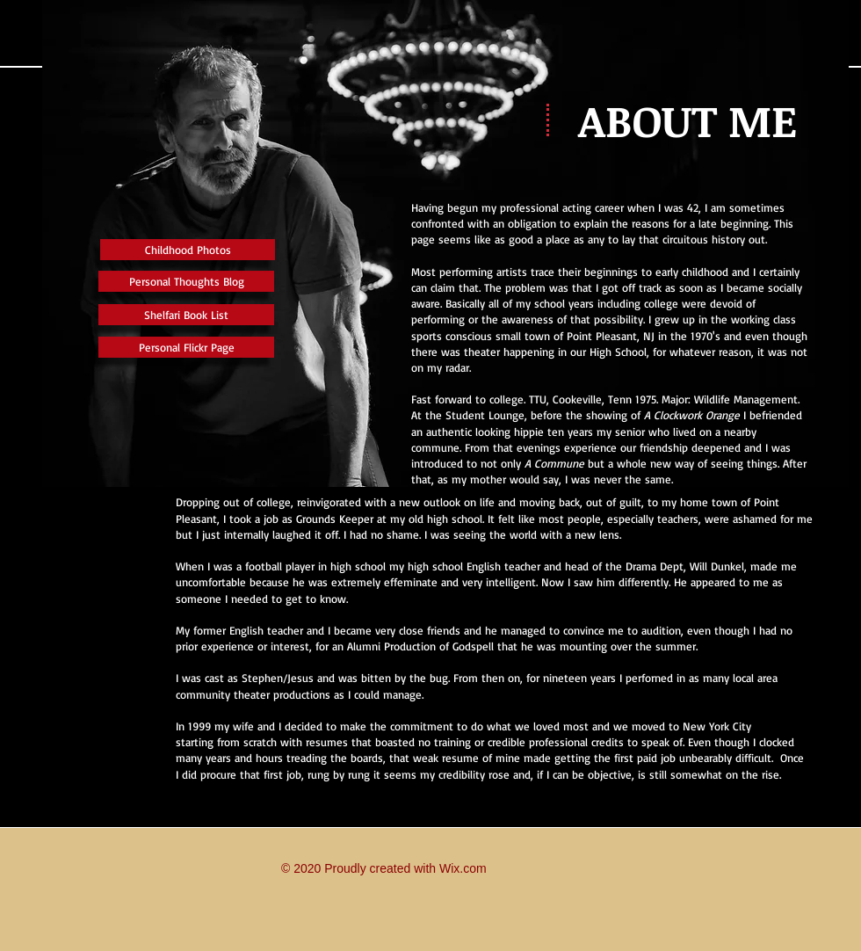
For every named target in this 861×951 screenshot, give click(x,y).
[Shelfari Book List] (186, 314)
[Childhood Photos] (187, 249)
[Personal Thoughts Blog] (186, 281)
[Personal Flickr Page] (186, 347)
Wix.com (463, 868)
